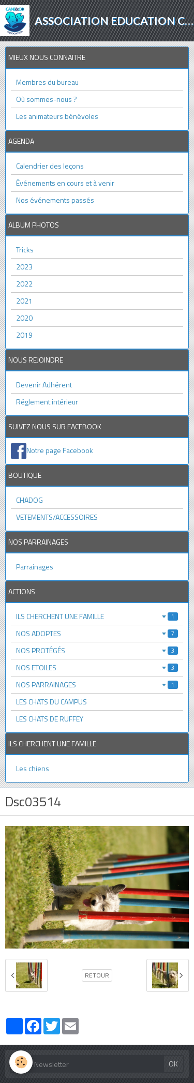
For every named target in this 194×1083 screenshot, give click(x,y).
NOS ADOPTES (97, 633)
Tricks (25, 249)
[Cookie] (21, 1062)
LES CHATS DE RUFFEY (49, 718)
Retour (97, 975)
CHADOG (29, 499)
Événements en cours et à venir (65, 182)
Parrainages (34, 566)
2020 (24, 317)
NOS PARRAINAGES (97, 684)
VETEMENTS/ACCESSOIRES (57, 517)
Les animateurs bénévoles (57, 116)
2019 (24, 334)
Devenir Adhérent (44, 384)
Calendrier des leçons (50, 165)
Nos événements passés (55, 199)
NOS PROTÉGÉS (97, 650)
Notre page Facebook (59, 450)
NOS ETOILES (97, 667)
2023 (24, 266)
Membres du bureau (47, 82)
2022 (24, 283)
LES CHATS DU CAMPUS (51, 701)
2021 (24, 300)
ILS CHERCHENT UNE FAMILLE (97, 616)
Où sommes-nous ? (46, 99)
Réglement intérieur (47, 401)
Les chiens (32, 768)
